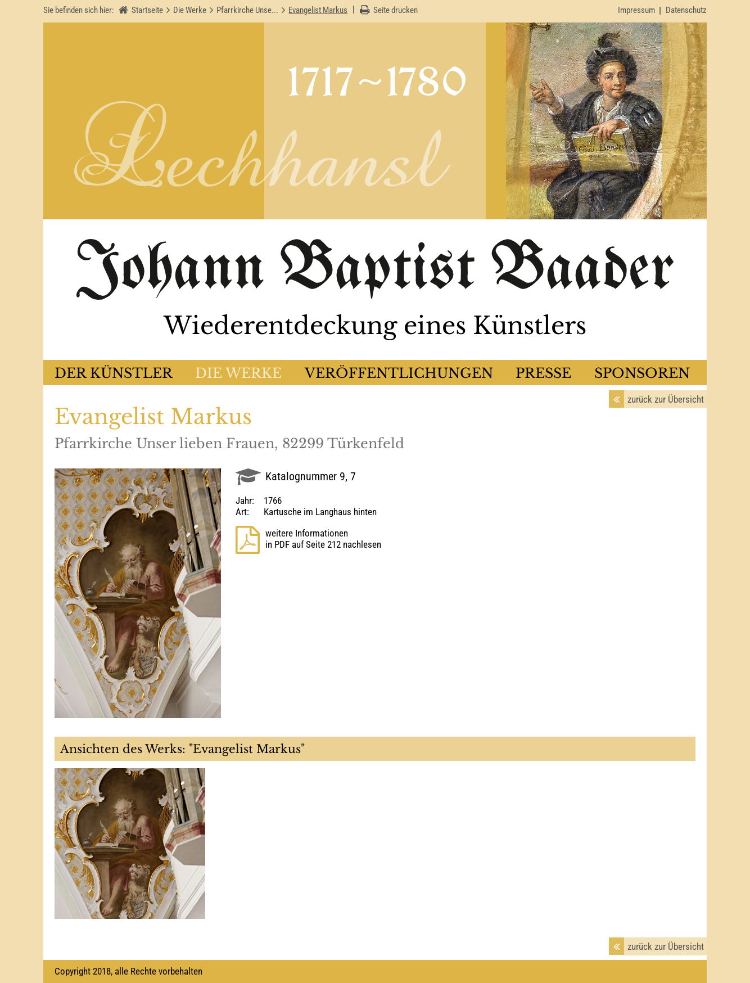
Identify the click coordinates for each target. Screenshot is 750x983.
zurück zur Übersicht (665, 399)
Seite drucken (395, 10)
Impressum (636, 10)
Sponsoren (642, 373)
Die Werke (238, 373)
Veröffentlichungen (399, 373)
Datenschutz (686, 10)
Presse (543, 373)
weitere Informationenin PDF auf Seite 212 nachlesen (323, 538)
